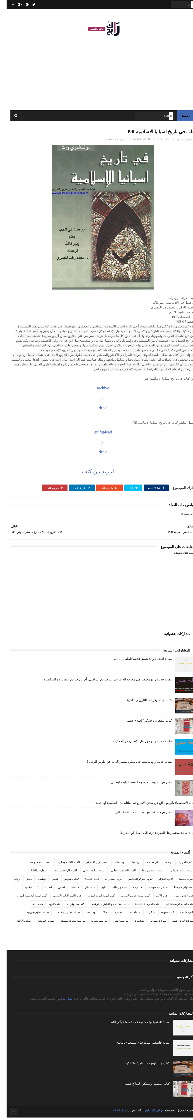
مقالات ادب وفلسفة (91, 914)
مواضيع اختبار (114, 923)
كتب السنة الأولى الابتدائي (128, 898)
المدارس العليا (32, 873)
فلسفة (68, 889)
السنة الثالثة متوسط (34, 864)
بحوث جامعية (179, 881)
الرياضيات (146, 864)
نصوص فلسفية (39, 923)
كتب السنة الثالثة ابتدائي (94, 898)
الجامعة (162, 864)
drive (96, 410)
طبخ (97, 889)
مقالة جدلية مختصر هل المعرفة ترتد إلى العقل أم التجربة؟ (151, 835)
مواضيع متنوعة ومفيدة (66, 923)
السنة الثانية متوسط (146, 873)
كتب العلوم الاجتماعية (140, 906)
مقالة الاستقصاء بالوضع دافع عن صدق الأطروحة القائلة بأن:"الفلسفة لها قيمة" (138, 805)
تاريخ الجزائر (159, 881)
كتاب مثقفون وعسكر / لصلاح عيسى (142, 723)
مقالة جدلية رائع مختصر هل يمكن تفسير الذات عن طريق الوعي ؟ (122, 764)
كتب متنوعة (104, 141)
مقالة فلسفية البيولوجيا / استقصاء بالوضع (136, 1045)
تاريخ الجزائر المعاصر (134, 881)
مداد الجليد (113, 1113)
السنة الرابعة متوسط (58, 873)
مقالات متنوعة (151, 923)
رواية (10, 881)
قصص (55, 889)
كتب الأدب (155, 898)
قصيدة (42, 889)
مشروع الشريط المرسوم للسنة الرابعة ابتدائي (134, 784)
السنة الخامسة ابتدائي (117, 873)
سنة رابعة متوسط (151, 889)
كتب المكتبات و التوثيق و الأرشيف (103, 906)
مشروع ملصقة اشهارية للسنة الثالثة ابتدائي (137, 814)
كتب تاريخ (118, 141)
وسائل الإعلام (17, 923)
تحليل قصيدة (85, 881)
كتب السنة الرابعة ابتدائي (173, 906)
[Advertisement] (96, 72)
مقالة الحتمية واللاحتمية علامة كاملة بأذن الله (136, 661)
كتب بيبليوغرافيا (69, 906)
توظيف (36, 881)
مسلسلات (127, 914)
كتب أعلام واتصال (177, 898)
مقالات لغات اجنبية (176, 923)
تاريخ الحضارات (107, 881)
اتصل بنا (62, 1001)
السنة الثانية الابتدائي (175, 873)
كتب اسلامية (133, 141)
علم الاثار (83, 889)
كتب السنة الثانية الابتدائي (60, 898)
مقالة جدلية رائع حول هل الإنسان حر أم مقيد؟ (135, 743)
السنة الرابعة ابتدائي (87, 873)
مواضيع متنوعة (92, 923)
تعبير (48, 881)
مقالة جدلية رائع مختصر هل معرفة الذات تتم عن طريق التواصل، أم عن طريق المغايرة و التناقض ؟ (101, 682)
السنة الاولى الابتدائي (91, 864)
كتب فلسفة (180, 914)
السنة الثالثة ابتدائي (62, 864)
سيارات (131, 889)
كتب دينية (31, 906)
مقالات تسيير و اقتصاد (61, 914)
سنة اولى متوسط (177, 889)
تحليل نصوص (64, 881)
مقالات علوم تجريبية (31, 914)
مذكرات (143, 914)
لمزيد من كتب (90, 474)
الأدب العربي (180, 864)
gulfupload (96, 434)
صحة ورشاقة (113, 889)
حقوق (22, 881)
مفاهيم (112, 914)
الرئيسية (180, 117)
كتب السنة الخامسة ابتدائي (25, 898)
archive (97, 390)
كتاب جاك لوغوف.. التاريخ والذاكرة (143, 702)
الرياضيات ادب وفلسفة (122, 864)
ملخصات (133, 923)
